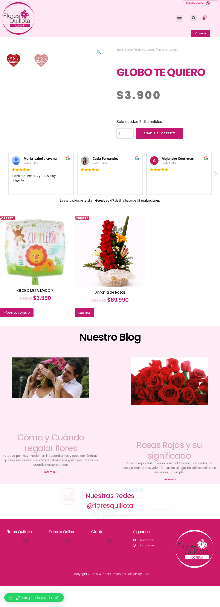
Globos (151, 50)
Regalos (140, 50)
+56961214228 (195, 3)
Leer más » (50, 493)
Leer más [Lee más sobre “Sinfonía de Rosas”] (84, 334)
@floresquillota (110, 526)
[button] (179, 18)
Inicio (119, 50)
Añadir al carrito (160, 133)
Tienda (129, 50)
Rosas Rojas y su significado (169, 471)
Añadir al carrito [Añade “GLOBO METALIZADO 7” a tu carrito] (17, 334)
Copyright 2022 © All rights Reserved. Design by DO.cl (111, 595)
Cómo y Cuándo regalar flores (50, 463)
